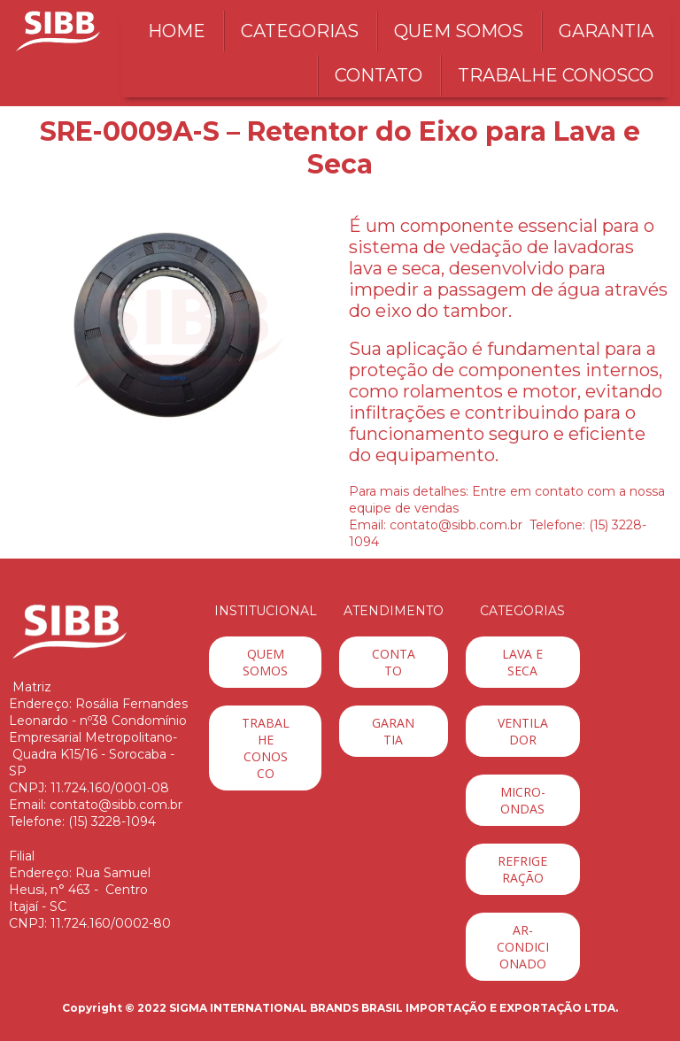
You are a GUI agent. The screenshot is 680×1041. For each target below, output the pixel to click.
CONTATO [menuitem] (378, 75)
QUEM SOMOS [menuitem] (458, 31)
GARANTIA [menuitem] (606, 31)
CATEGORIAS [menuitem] (300, 31)
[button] (265, 662)
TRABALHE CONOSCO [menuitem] (555, 75)
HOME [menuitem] (176, 31)
